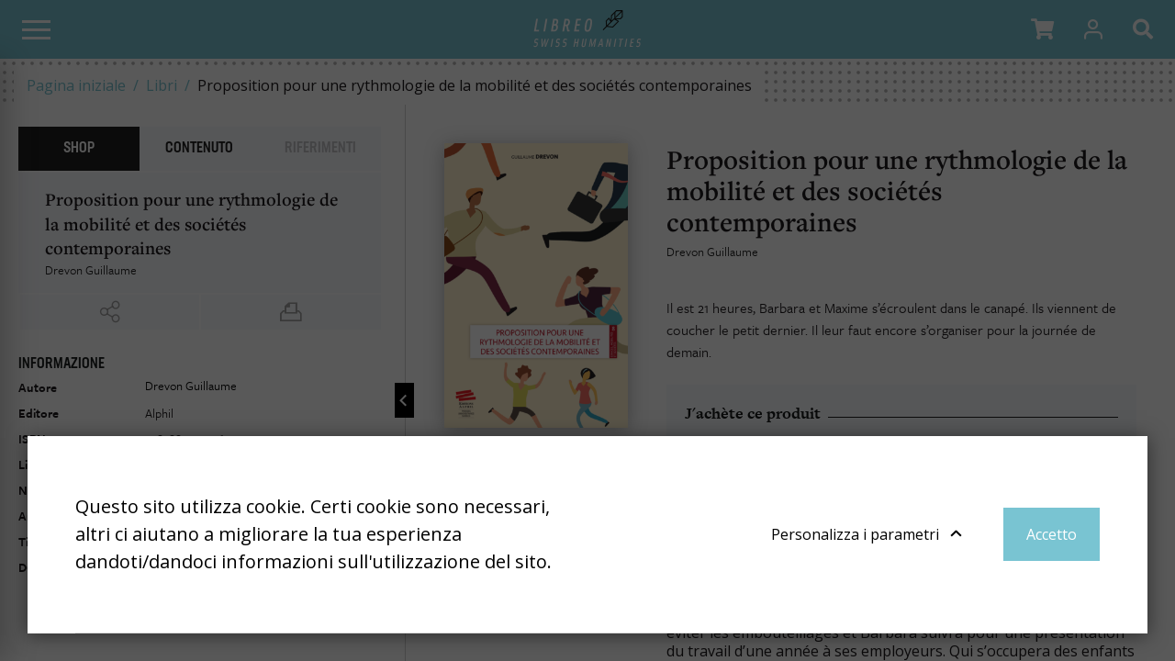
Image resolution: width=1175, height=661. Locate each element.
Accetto (1051, 534)
